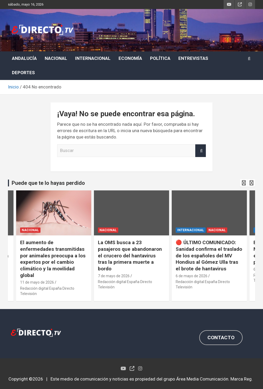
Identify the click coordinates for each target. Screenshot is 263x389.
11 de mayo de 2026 (37, 282)
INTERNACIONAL (93, 58)
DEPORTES (23, 72)
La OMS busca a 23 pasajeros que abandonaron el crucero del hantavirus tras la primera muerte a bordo (130, 255)
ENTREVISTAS (193, 58)
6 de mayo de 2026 (191, 276)
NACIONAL (56, 58)
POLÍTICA (160, 58)
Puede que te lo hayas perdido (48, 183)
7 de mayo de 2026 (114, 276)
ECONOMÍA (130, 58)
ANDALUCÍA (24, 58)
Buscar (200, 150)
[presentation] (243, 183)
